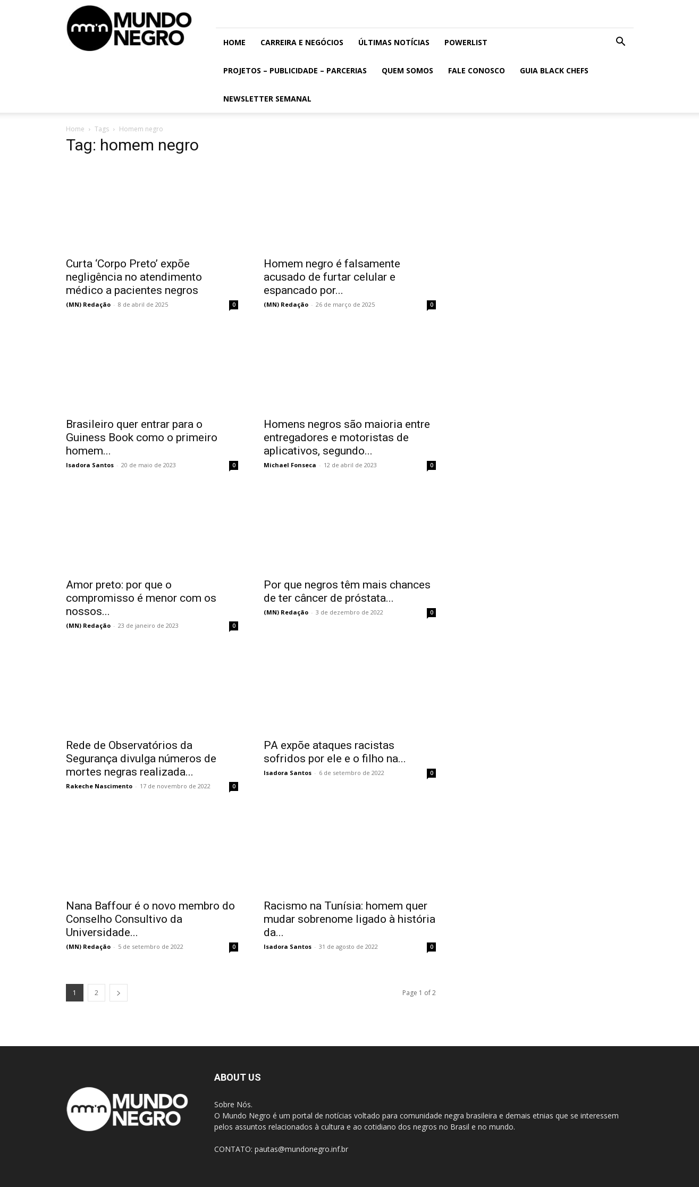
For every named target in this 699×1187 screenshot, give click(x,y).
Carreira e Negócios (301, 42)
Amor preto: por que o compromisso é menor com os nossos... (141, 598)
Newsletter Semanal (267, 99)
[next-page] (119, 992)
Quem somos (407, 70)
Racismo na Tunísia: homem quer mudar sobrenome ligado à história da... (349, 919)
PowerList (465, 42)
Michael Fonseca (290, 465)
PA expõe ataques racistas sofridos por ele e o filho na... (335, 752)
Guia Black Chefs (554, 70)
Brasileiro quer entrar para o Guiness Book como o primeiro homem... (141, 437)
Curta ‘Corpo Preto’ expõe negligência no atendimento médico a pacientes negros (134, 277)
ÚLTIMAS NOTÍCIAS (393, 42)
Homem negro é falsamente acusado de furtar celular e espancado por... (332, 277)
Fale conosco (476, 70)
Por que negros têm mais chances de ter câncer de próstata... (347, 591)
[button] (621, 43)
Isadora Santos (90, 465)
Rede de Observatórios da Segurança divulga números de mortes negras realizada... (141, 758)
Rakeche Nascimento (99, 786)
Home (234, 42)
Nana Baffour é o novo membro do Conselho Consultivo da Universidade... (150, 919)
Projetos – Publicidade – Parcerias (295, 70)
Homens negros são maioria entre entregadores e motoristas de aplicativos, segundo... (347, 437)
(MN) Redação (88, 304)
